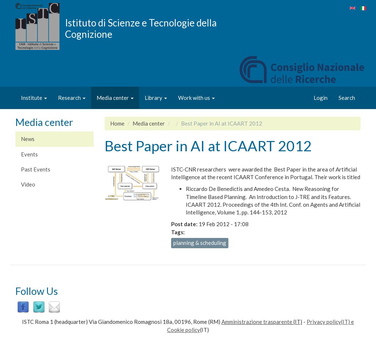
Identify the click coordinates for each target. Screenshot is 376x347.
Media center (115, 97)
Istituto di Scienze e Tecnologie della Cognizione (141, 28)
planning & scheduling (199, 242)
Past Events (35, 169)
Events (29, 154)
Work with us (196, 97)
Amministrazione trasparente (256, 321)
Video (28, 184)
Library (156, 97)
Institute (34, 97)
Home (117, 123)
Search (347, 97)
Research (72, 97)
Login (321, 97)
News (28, 138)
